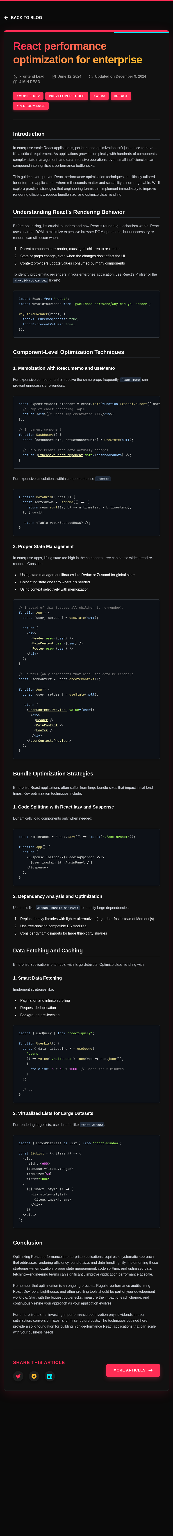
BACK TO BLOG (23, 17)
